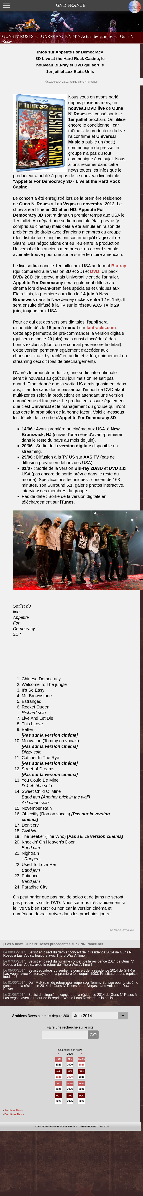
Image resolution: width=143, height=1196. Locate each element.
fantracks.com (101, 327)
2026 (81, 1064)
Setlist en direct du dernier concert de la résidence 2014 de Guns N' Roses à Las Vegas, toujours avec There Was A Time (67, 953)
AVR (58, 1071)
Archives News (13, 1110)
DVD (94, 271)
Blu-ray (118, 265)
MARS (81, 1059)
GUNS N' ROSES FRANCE (63, 1126)
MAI (70, 1071)
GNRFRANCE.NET (88, 1126)
